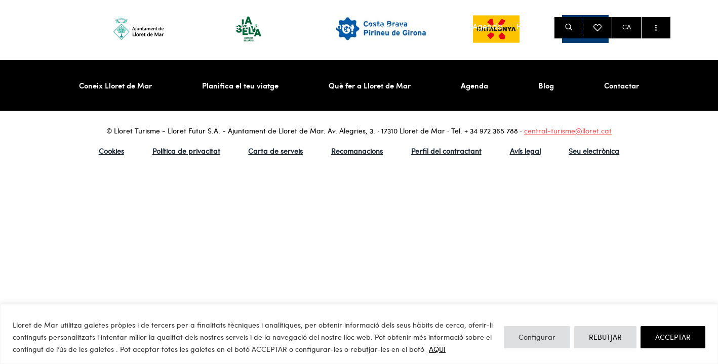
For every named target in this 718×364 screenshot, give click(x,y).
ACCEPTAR (673, 337)
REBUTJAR (605, 337)
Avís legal (525, 151)
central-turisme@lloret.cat (568, 130)
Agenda (487, 26)
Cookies (111, 151)
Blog (525, 26)
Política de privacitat (186, 151)
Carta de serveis (275, 151)
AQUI (437, 349)
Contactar (621, 85)
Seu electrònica (594, 151)
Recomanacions (357, 151)
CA (626, 26)
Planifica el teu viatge (313, 26)
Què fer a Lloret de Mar (413, 26)
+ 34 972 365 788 (491, 130)
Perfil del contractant (446, 151)
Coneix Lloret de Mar (218, 26)
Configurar (536, 337)
